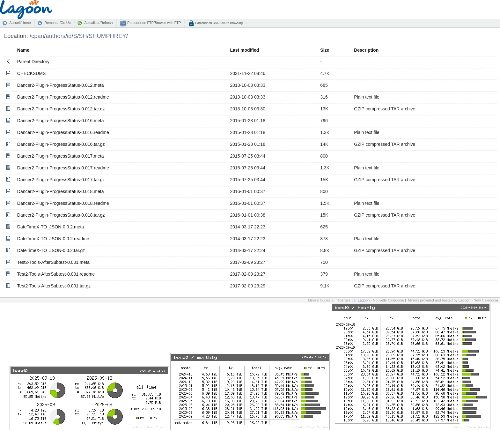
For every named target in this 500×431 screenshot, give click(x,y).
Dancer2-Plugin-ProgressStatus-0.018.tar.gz (61, 215)
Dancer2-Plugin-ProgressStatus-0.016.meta (60, 120)
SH (83, 36)
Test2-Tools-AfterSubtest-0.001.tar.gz (54, 285)
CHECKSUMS (31, 73)
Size (324, 50)
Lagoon (364, 300)
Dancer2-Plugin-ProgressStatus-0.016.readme (63, 132)
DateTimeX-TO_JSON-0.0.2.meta (50, 226)
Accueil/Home (20, 23)
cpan (37, 36)
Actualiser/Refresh (98, 23)
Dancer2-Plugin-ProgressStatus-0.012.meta (60, 85)
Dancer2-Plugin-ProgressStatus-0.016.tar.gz (61, 144)
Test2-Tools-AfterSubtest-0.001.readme (56, 274)
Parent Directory (33, 61)
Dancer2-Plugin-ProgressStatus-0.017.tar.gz (61, 179)
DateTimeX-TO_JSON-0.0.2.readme (53, 238)
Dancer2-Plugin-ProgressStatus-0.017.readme (63, 167)
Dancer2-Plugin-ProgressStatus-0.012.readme (63, 97)
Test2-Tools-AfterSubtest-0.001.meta (53, 262)
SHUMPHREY (107, 36)
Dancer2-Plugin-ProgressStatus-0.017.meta (60, 156)
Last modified (244, 50)
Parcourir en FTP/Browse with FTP (153, 23)
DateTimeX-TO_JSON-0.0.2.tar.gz (51, 250)
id (69, 36)
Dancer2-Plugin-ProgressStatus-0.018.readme (63, 203)
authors (55, 36)
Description (366, 50)
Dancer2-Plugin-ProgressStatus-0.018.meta (60, 191)
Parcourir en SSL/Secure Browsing (219, 23)
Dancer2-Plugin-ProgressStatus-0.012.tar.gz (61, 108)
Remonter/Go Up (57, 23)
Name (23, 50)
